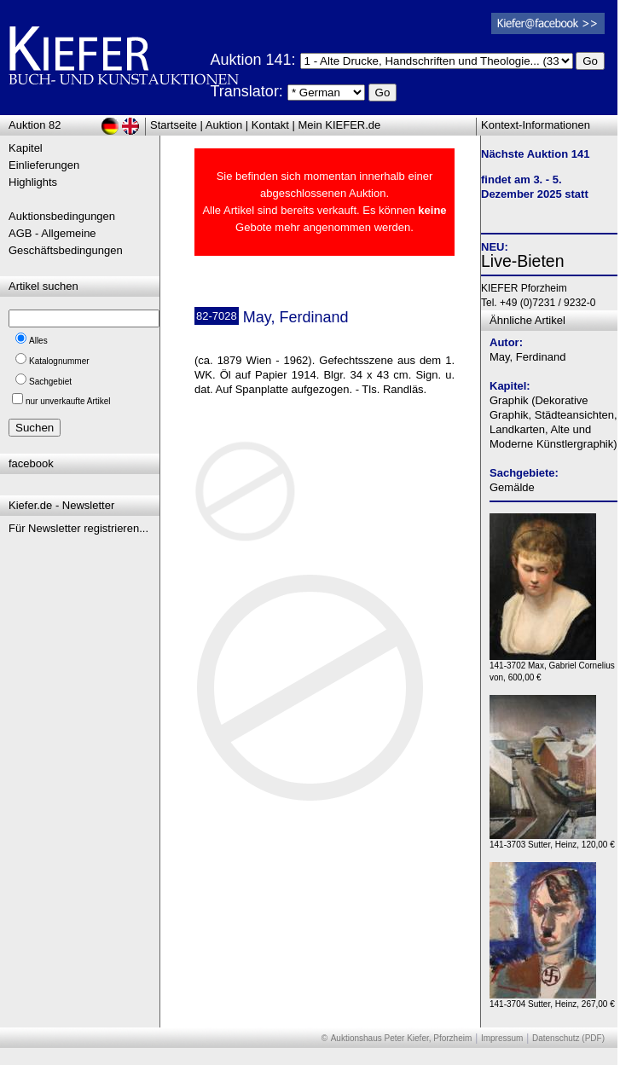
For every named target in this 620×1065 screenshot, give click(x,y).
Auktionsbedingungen (62, 216)
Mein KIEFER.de (339, 125)
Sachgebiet (50, 381)
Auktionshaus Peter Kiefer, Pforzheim (401, 1038)
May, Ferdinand (527, 356)
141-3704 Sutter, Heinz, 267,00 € (552, 1000)
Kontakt (270, 125)
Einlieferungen (44, 165)
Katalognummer (59, 361)
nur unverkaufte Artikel (68, 401)
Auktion (224, 125)
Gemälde (512, 487)
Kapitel (26, 148)
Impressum (502, 1038)
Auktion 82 (35, 125)
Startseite (173, 125)
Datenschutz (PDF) (568, 1038)
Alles (38, 340)
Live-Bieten (523, 261)
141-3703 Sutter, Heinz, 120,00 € (552, 840)
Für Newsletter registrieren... (78, 528)
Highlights (33, 182)
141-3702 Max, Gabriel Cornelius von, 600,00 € (552, 667)
